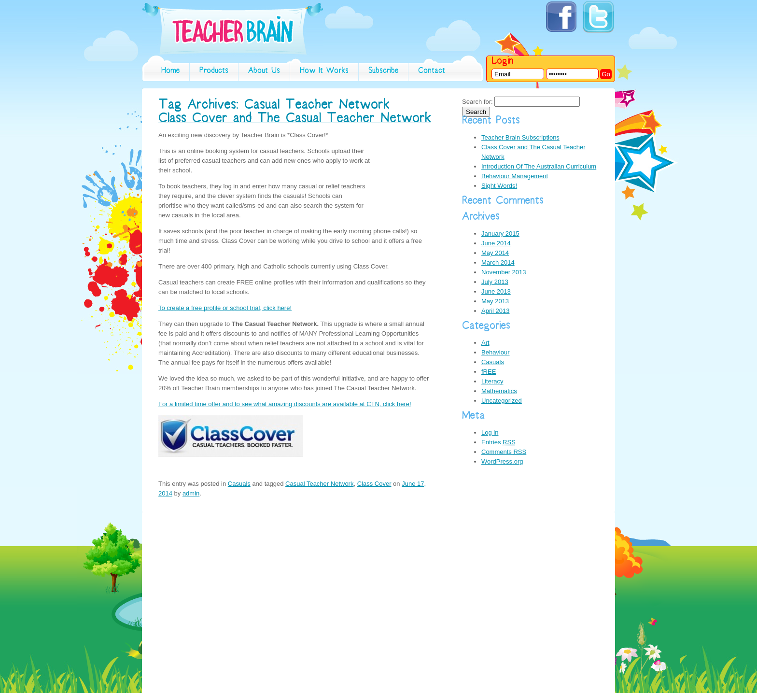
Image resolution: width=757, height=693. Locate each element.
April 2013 (495, 310)
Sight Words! (499, 185)
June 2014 (496, 243)
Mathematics (499, 391)
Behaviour (495, 352)
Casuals (239, 483)
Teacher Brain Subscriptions (520, 137)
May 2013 (495, 301)
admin (190, 493)
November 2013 (503, 272)
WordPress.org (502, 461)
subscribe (383, 72)
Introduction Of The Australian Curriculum (538, 166)
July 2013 (494, 281)
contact (431, 72)
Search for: (477, 101)
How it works (324, 72)
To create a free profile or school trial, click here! (225, 307)
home (170, 72)
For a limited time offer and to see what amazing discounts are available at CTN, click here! (284, 404)
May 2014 (495, 252)
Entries (498, 442)
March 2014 (498, 262)
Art (485, 342)
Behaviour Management (514, 176)
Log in (489, 432)
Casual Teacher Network (319, 483)
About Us (264, 72)
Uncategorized (501, 400)
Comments (503, 451)
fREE (488, 371)
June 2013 (496, 291)
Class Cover (374, 483)
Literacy (492, 381)
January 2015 (500, 233)
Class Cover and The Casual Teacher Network (294, 120)
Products (213, 72)
